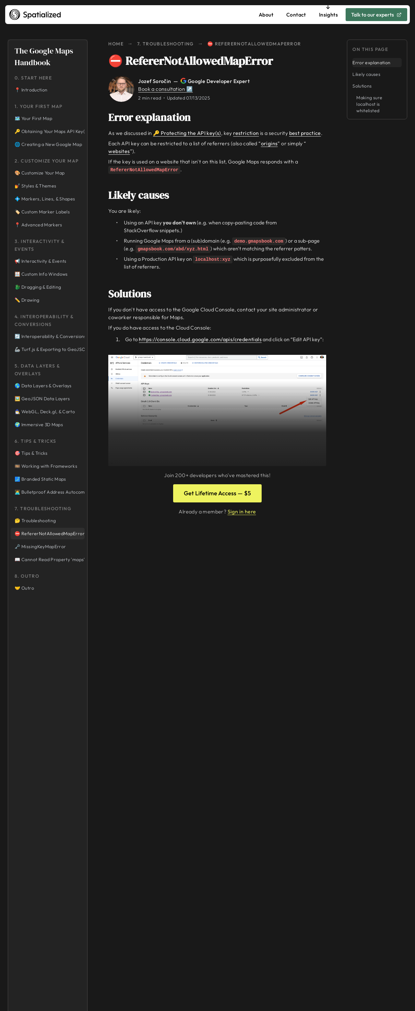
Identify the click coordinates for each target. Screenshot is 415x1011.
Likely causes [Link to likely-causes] (143, 195)
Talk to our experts (376, 14)
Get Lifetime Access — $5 (217, 493)
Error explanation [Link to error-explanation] (154, 117)
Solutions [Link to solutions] (134, 294)
